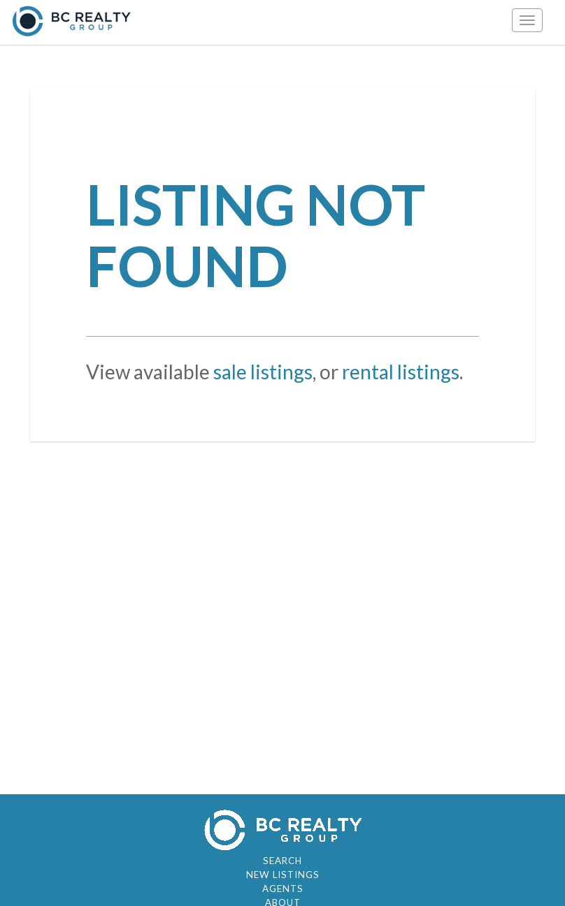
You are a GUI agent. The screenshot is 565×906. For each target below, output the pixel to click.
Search (282, 860)
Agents (282, 888)
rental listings (400, 371)
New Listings (283, 874)
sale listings (263, 371)
